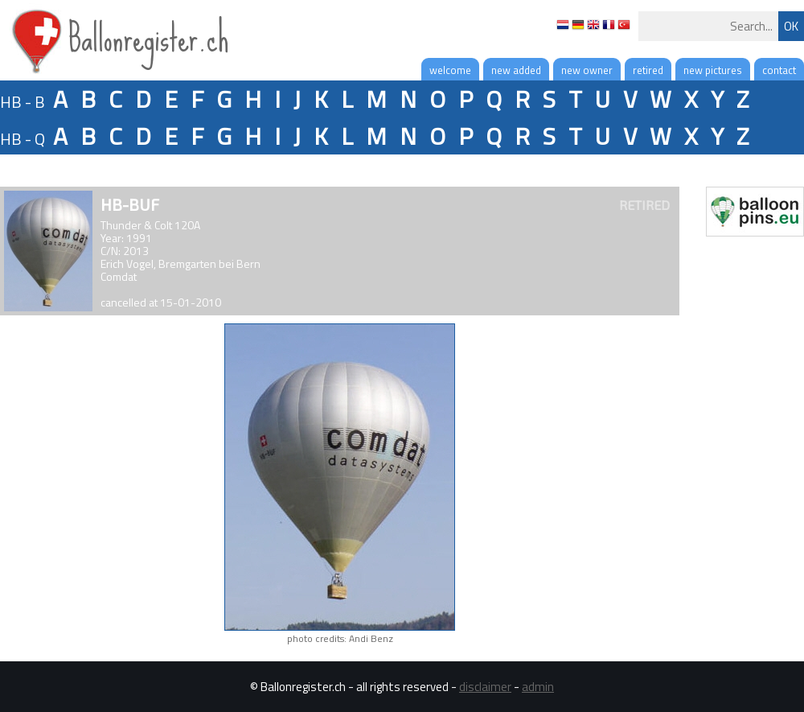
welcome (450, 70)
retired (648, 70)
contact (779, 70)
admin (538, 686)
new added (516, 70)
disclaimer (485, 686)
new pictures (712, 70)
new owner (587, 70)
